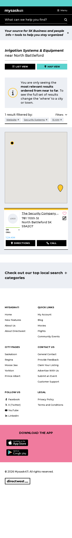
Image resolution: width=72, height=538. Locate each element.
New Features (13, 320)
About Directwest (15, 331)
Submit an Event (47, 376)
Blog (40, 320)
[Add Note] (64, 219)
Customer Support (48, 381)
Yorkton (9, 370)
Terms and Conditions (50, 404)
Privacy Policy (46, 399)
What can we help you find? (26, 19)
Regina (9, 359)
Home (8, 314)
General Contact (47, 354)
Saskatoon (11, 354)
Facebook (12, 399)
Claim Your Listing (48, 365)
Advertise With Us (48, 370)
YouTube (12, 410)
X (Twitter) (12, 404)
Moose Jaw (11, 365)
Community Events (49, 336)
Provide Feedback (48, 359)
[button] (62, 10)
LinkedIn (12, 415)
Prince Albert (12, 376)
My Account (44, 314)
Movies (42, 325)
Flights (42, 331)
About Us (10, 325)
